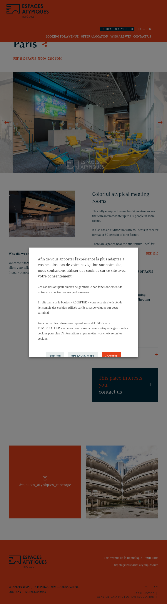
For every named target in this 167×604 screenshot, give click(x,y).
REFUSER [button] (55, 351)
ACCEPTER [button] (111, 351)
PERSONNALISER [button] (83, 352)
